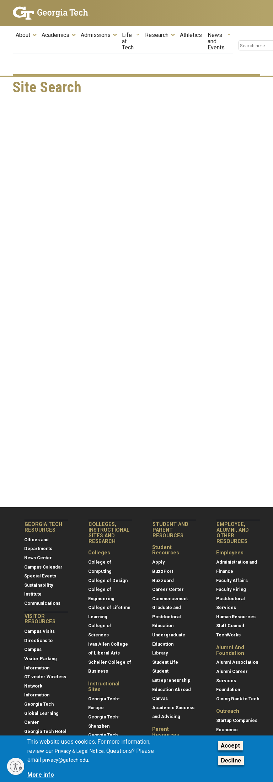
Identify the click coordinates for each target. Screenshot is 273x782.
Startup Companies (236, 720)
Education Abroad (171, 689)
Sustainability (38, 585)
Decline (231, 760)
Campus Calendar (43, 567)
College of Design (108, 580)
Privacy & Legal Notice (79, 751)
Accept (230, 745)
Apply (158, 562)
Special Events (40, 576)
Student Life (165, 662)
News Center (38, 557)
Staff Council (230, 625)
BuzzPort (162, 571)
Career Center (168, 589)
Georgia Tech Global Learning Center (41, 713)
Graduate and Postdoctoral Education (166, 616)
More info (40, 774)
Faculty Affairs (232, 580)
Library (160, 653)
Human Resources (236, 616)
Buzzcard (163, 580)
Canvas (160, 698)
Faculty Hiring (231, 589)
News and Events (216, 41)
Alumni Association (237, 662)
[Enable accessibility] (15, 766)
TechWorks (228, 634)
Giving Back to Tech (237, 698)
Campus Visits (39, 631)
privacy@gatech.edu (65, 760)
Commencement (170, 598)
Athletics (191, 35)
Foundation (228, 689)
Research (156, 35)
